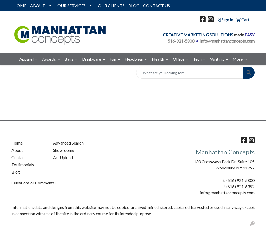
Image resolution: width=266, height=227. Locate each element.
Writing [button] (217, 59)
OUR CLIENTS (111, 5)
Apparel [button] (26, 59)
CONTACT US (156, 5)
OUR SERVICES (71, 5)
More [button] (237, 59)
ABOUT (37, 5)
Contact (18, 157)
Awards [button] (49, 59)
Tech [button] (197, 59)
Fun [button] (113, 59)
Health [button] (158, 59)
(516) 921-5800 (240, 180)
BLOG (133, 5)
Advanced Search (68, 142)
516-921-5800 (181, 40)
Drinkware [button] (91, 59)
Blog (15, 171)
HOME (19, 5)
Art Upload (63, 157)
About (17, 150)
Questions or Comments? (33, 182)
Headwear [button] (134, 59)
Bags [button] (69, 59)
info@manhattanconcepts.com (227, 40)
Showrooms (63, 150)
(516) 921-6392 (240, 186)
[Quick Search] (190, 73)
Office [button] (178, 59)
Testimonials (22, 164)
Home (17, 142)
